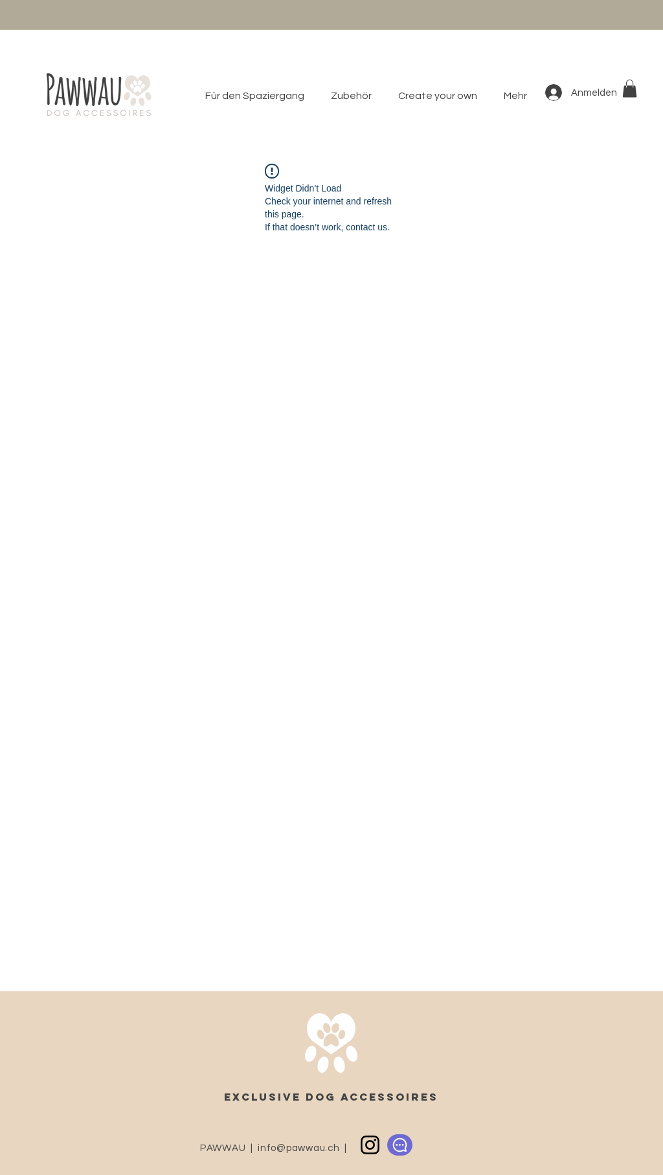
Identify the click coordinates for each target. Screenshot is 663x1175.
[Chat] (399, 1145)
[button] (354, 96)
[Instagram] (370, 1145)
